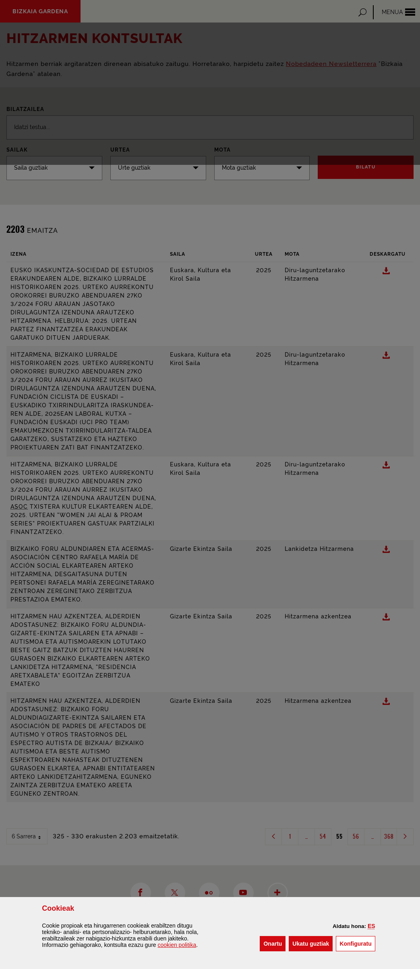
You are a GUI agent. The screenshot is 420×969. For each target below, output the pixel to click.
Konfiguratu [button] (357, 943)
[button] (371, 926)
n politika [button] (176, 945)
